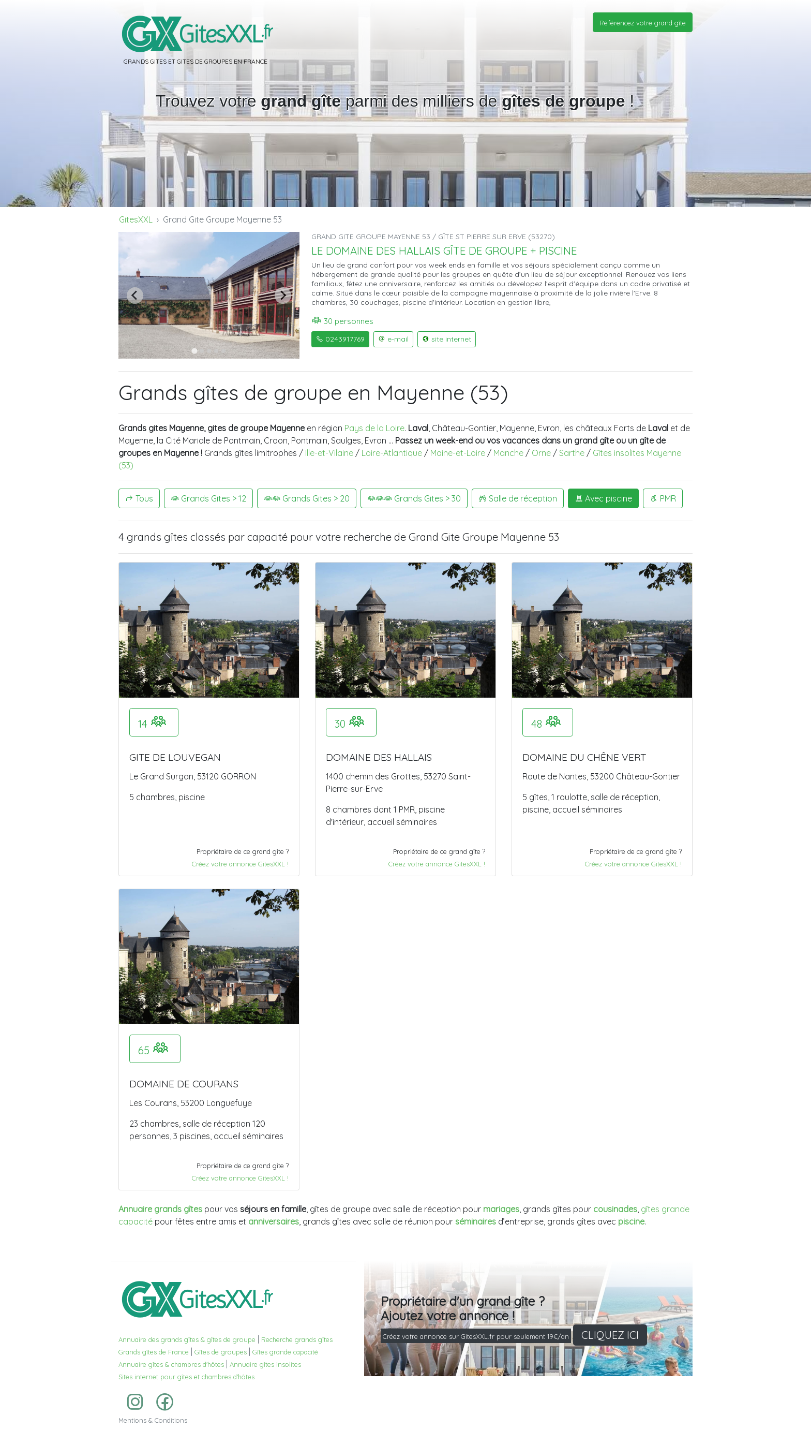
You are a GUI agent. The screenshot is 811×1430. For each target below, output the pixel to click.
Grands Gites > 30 (414, 498)
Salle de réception (517, 498)
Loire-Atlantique (392, 453)
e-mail (393, 339)
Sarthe (571, 453)
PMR (663, 498)
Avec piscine (603, 498)
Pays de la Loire (374, 428)
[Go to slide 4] (216, 351)
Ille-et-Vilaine (329, 453)
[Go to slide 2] (202, 351)
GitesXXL (136, 219)
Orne (541, 453)
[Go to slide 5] (223, 351)
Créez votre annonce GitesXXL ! (240, 864)
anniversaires (273, 1221)
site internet (446, 339)
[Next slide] (283, 295)
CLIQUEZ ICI (610, 1335)
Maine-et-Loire (457, 453)
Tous (139, 498)
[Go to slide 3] (209, 351)
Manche (508, 453)
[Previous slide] (135, 295)
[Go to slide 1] (194, 350)
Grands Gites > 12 (208, 498)
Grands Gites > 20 (307, 498)
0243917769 (340, 339)
